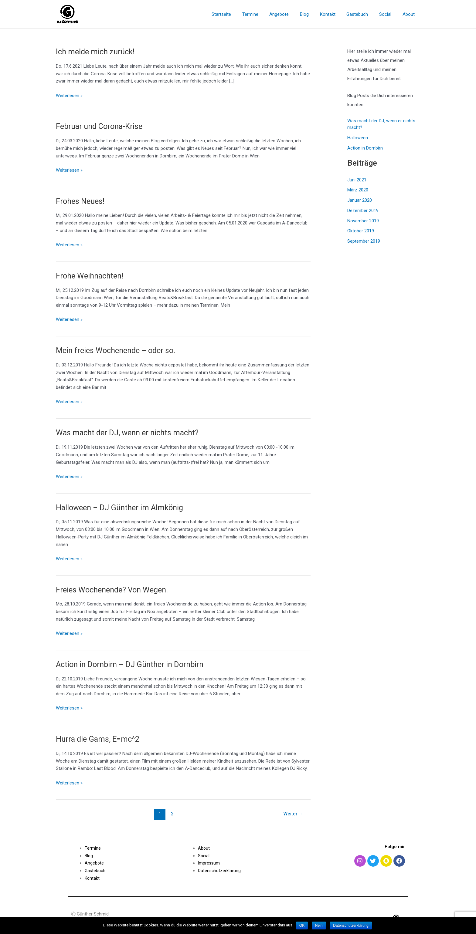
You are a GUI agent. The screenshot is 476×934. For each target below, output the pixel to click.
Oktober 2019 (360, 231)
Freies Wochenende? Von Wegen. (113, 589)
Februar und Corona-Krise (100, 126)
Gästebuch (362, 14)
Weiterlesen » (69, 95)
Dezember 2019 (363, 210)
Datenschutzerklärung (219, 870)
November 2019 (363, 221)
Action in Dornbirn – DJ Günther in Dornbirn (132, 664)
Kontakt (334, 14)
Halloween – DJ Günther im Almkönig (121, 507)
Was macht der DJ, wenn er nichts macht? (129, 432)
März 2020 (357, 190)
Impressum (209, 863)
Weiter (293, 814)
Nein (319, 925)
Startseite (236, 14)
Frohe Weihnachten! (90, 275)
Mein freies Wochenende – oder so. (117, 350)
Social (388, 14)
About (409, 14)
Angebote (290, 14)
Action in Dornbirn (365, 148)
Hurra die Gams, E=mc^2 (98, 738)
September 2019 (363, 241)
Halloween (357, 137)
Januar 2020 (359, 200)
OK (301, 925)
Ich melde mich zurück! (96, 51)
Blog (313, 14)
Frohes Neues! (80, 201)
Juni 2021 (356, 180)
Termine (263, 14)
